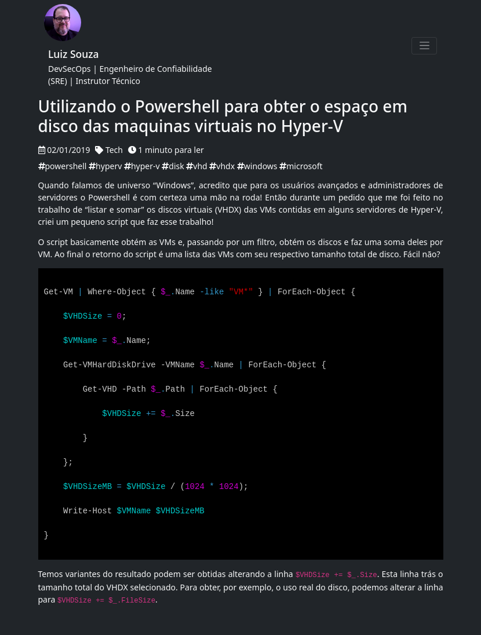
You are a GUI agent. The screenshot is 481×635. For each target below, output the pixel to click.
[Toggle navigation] (424, 45)
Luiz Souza (73, 54)
